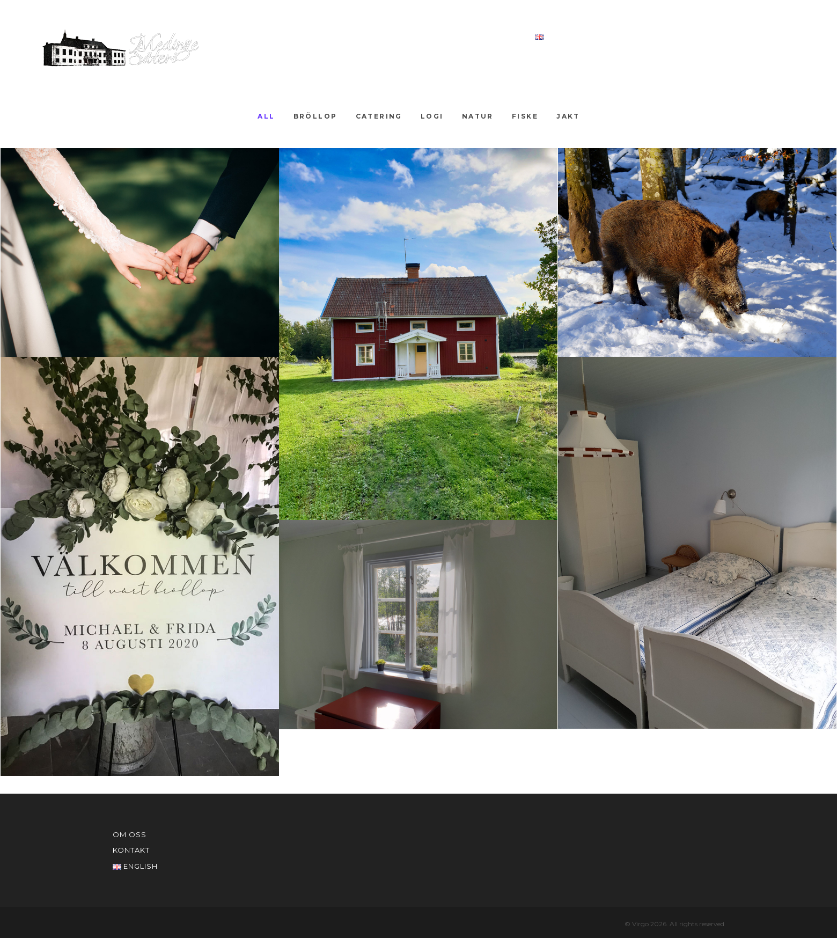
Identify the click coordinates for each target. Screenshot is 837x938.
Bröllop (315, 116)
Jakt (568, 116)
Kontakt (492, 36)
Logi (432, 116)
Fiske (525, 116)
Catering (379, 116)
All (266, 116)
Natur (478, 116)
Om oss (434, 36)
